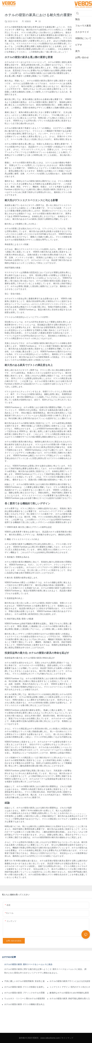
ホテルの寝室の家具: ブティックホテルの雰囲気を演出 (24, 993)
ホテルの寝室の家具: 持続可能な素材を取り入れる (70, 998)
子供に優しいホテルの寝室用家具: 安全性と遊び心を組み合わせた (24, 981)
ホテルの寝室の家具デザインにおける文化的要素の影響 (70, 981)
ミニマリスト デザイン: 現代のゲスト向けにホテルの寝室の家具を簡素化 (70, 987)
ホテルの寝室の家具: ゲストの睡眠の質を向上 (24, 1004)
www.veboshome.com (50, 1038)
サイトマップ (67, 1038)
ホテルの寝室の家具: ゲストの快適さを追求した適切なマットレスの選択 (24, 987)
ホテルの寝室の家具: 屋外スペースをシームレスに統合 (28, 964)
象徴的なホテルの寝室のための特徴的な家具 (69, 993)
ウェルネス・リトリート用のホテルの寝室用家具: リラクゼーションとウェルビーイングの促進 (24, 998)
